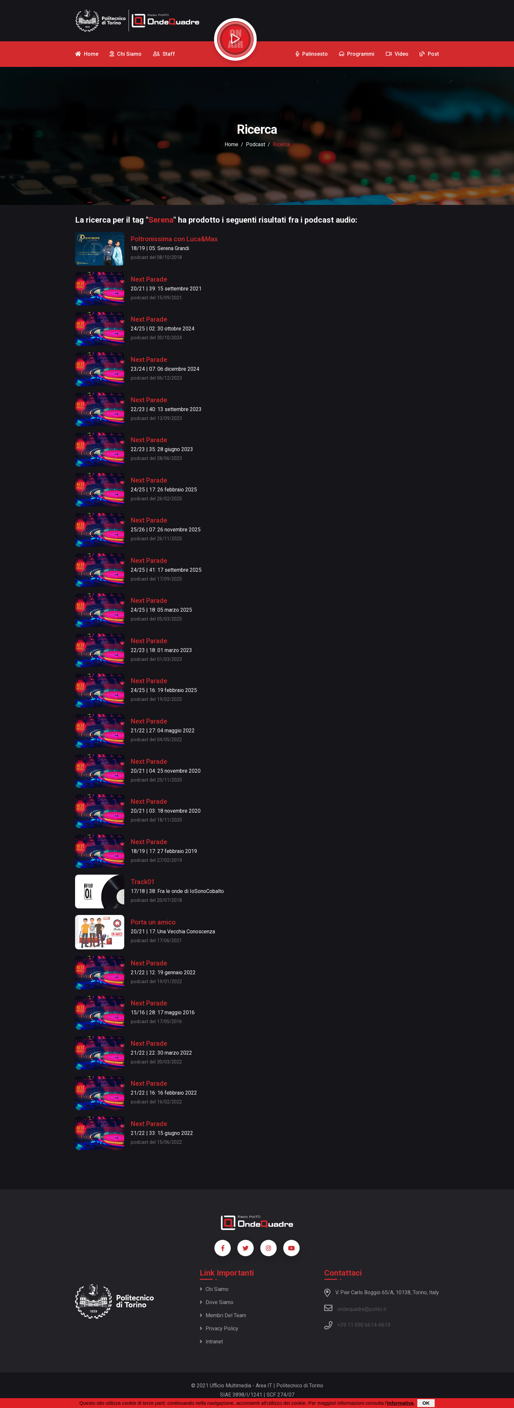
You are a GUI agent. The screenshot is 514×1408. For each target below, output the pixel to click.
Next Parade (149, 279)
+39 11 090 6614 (357, 1325)
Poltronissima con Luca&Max (174, 239)
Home (231, 144)
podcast (255, 144)
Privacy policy (219, 1328)
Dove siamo (216, 1302)
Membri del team (223, 1315)
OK (426, 1403)
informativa (400, 1403)
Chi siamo (214, 1289)
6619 (384, 1325)
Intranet (211, 1342)
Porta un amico (153, 922)
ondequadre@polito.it (355, 1308)
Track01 (143, 882)
